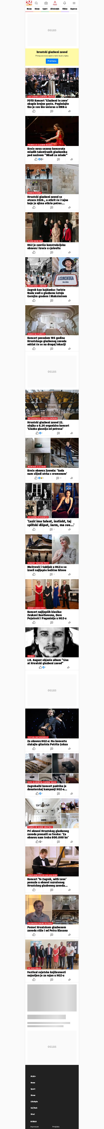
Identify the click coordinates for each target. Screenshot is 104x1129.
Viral (33, 1114)
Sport (45, 9)
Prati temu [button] (52, 61)
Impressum (34, 1127)
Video (64, 9)
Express (73, 9)
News (29, 9)
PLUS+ (33, 1076)
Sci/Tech (34, 1108)
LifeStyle (34, 1101)
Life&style (54, 9)
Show (37, 9)
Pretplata (55, 1127)
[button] (36, 3)
